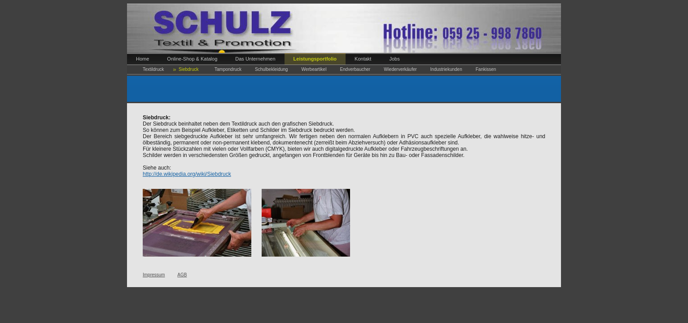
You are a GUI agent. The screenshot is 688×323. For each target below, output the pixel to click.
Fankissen (486, 69)
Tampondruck (228, 69)
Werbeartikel (313, 69)
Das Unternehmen (255, 58)
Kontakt (363, 58)
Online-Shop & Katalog (192, 58)
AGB (182, 274)
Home (142, 58)
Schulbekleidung (271, 69)
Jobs (394, 58)
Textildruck (153, 69)
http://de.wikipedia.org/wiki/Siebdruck (187, 174)
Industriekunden (446, 69)
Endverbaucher (355, 69)
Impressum (154, 274)
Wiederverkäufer (400, 69)
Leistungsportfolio (315, 58)
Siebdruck (188, 69)
